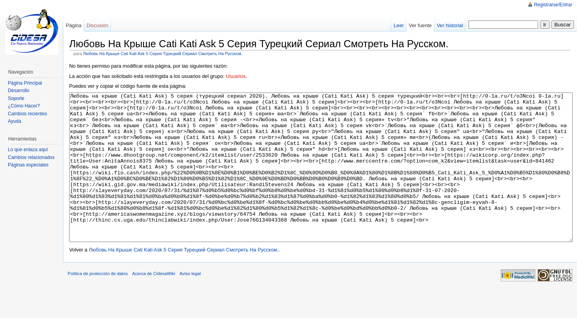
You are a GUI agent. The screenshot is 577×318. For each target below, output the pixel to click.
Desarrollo (18, 90)
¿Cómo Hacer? (24, 106)
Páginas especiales (28, 165)
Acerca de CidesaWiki (153, 303)
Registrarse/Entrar (553, 4)
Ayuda (14, 121)
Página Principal (25, 83)
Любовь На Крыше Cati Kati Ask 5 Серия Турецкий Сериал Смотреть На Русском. (162, 53)
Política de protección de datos (98, 303)
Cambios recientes (27, 113)
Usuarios (236, 76)
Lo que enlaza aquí (28, 149)
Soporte (16, 98)
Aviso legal (190, 303)
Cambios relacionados (31, 157)
